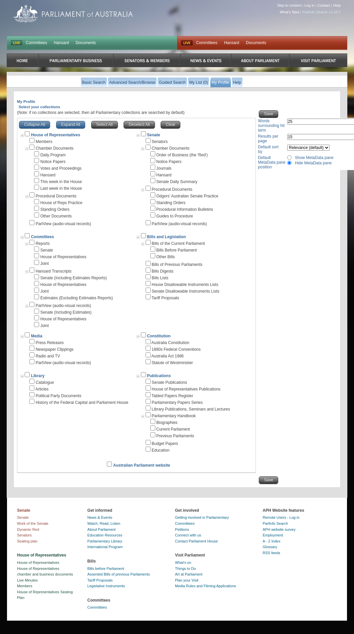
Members (44, 141)
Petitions (182, 529)
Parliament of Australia (73, 13)
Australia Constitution (170, 342)
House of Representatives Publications (186, 389)
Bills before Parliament (105, 569)
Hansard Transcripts (53, 271)
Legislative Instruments (106, 586)
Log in (310, 5)
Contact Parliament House (196, 541)
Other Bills (165, 257)
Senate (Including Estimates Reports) (73, 278)
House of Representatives (63, 257)
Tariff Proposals (165, 298)
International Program (105, 547)
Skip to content (289, 5)
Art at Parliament (188, 574)
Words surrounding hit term (271, 126)
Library (38, 375)
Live (187, 43)
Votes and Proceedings (60, 168)
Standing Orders (54, 209)
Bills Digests (162, 271)
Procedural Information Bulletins (184, 209)
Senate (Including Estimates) (66, 312)
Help (337, 5)
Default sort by (268, 149)
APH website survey (279, 529)
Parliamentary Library (105, 541)
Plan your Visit (186, 580)
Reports (43, 243)
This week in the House (61, 181)
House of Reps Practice (61, 202)
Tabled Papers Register (172, 395)
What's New (289, 12)
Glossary (270, 547)
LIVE (16, 43)
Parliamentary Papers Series (177, 402)
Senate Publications (169, 382)
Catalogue (45, 382)
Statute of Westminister (172, 362)
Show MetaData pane (314, 157)
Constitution (159, 336)
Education (160, 450)
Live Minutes (27, 580)
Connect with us (188, 535)
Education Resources (105, 535)
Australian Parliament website (141, 465)
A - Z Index (272, 541)
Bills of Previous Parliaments (177, 264)
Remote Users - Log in (281, 517)
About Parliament (101, 529)
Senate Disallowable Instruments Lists (185, 291)
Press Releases (50, 342)
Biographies (166, 422)
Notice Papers (52, 161)
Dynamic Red (28, 529)
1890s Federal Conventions (176, 349)
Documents (85, 42)
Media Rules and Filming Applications (205, 586)
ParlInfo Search (275, 523)
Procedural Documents (56, 196)
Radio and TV (48, 356)
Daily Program (53, 155)
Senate (153, 135)
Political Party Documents (58, 395)
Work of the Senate (32, 523)
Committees (36, 42)
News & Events (100, 517)
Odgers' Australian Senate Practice (187, 196)
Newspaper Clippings (54, 349)
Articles (41, 389)
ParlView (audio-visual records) (63, 223)
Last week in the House (61, 188)
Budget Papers (165, 443)
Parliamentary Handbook (174, 416)
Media (36, 336)
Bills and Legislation (166, 236)
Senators (160, 141)
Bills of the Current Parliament (178, 243)
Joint (44, 263)
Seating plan (27, 541)
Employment (273, 535)
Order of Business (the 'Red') (182, 155)
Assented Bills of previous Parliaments (118, 574)
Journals (163, 168)
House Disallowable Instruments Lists (185, 284)
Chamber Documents (54, 148)
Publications (159, 375)
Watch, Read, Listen (104, 523)
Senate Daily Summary (176, 181)
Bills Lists (160, 278)
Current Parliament (173, 429)
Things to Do (185, 569)
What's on (183, 563)
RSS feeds (272, 553)
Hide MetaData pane (313, 163)
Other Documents (56, 216)
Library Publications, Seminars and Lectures (191, 409)
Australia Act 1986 (167, 356)
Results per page (268, 138)
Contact (323, 5)
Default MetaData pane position (272, 162)
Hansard (61, 42)
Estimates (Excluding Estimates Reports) (76, 298)
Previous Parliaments (175, 436)
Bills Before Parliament (176, 250)
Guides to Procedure (174, 216)
